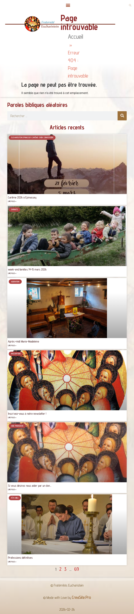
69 (76, 569)
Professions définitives (20, 557)
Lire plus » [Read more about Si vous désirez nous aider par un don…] (12, 489)
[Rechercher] (122, 115)
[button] (67, 5)
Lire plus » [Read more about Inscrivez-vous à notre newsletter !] (12, 417)
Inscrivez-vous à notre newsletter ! (27, 413)
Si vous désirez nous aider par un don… (29, 485)
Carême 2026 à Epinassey (22, 197)
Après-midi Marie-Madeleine (23, 341)
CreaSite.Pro (81, 597)
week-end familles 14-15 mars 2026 (27, 269)
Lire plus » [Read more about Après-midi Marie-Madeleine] (12, 345)
